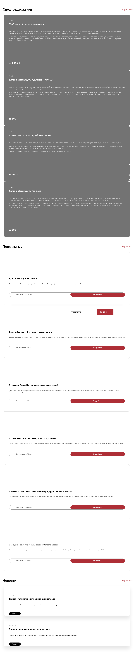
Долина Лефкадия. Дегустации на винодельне (30, 332)
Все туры (28, 7)
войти (127, 7)
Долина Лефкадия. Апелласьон (23, 279)
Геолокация (70, 7)
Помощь (54, 7)
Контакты (46, 7)
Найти (105, 312)
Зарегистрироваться (108, 7)
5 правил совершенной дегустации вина (29, 629)
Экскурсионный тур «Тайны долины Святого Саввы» (34, 545)
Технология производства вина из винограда (32, 599)
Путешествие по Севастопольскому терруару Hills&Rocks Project (40, 492)
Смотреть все (126, 247)
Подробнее (97, 294)
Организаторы (37, 7)
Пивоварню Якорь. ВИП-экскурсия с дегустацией (32, 438)
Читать (14, 614)
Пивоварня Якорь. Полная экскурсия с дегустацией (33, 385)
